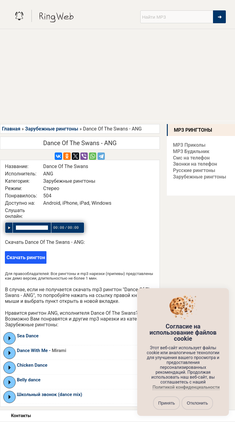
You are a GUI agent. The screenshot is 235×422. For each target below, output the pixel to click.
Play (10, 338)
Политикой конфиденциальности (185, 387)
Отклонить (197, 403)
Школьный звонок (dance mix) (49, 394)
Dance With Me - (41, 350)
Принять (166, 403)
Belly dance (28, 380)
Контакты (21, 415)
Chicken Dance (32, 365)
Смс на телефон (191, 158)
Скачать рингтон (25, 257)
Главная (11, 129)
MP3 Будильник (191, 151)
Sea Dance (28, 336)
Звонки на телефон (195, 164)
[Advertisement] (117, 75)
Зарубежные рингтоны (51, 129)
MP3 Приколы (189, 145)
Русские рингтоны (194, 170)
